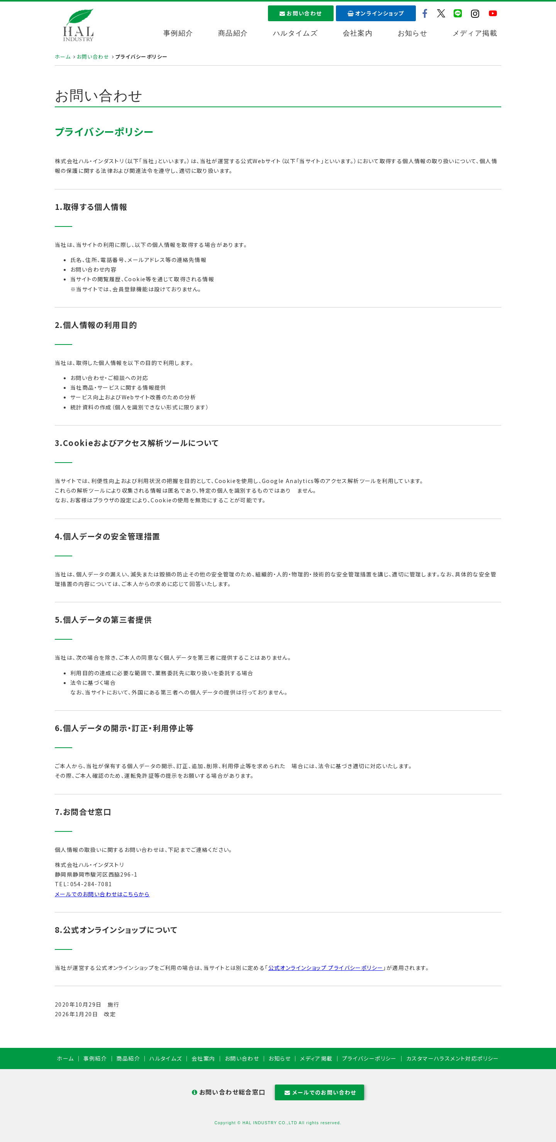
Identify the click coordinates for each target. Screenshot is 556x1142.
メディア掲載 (475, 33)
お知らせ (413, 33)
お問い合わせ (301, 13)
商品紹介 (233, 33)
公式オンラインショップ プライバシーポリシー (325, 967)
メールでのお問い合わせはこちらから (102, 894)
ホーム (63, 56)
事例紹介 (178, 33)
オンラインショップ (376, 13)
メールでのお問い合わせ (319, 1092)
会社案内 (358, 33)
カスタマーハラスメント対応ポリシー (452, 1058)
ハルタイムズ (295, 33)
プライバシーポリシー (369, 1058)
